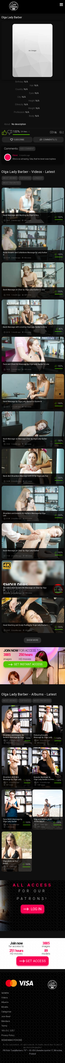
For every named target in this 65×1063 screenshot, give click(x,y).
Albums (4, 1002)
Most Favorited (11, 183)
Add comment (27, 149)
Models (4, 1007)
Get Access (36, 961)
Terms (4, 1026)
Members (5, 1021)
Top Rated (25, 178)
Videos (4, 997)
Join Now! (6, 1016)
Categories (6, 1012)
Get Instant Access (28, 664)
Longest (38, 178)
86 (55, 132)
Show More (32, 640)
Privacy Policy (7, 1035)
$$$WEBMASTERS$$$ (11, 1040)
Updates (5, 993)
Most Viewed (10, 178)
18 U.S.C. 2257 (8, 1030)
